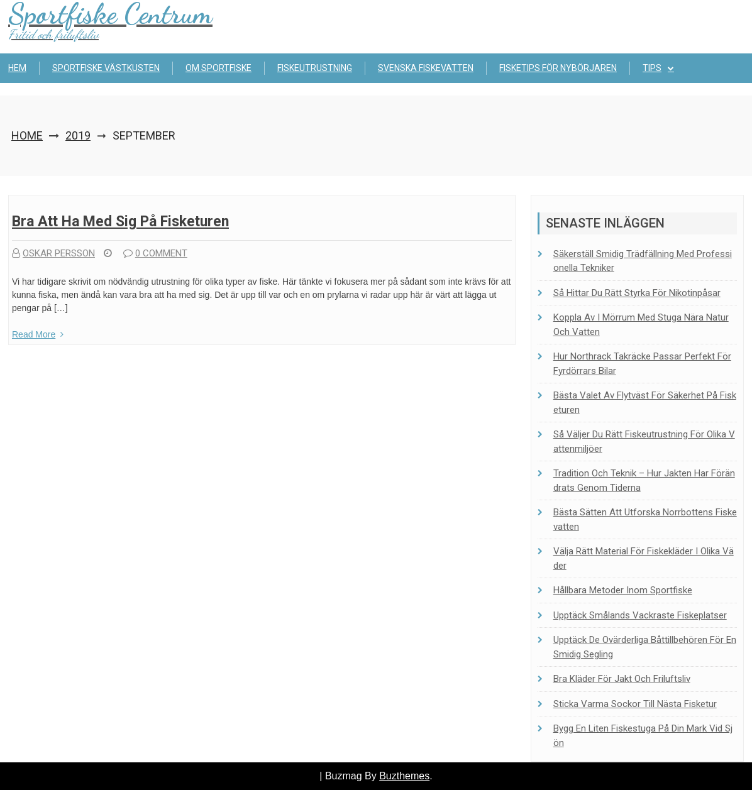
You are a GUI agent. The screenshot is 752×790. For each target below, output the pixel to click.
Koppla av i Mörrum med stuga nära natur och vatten (641, 324)
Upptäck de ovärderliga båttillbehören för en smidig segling (644, 647)
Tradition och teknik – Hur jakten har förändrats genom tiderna (644, 480)
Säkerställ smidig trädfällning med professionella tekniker (642, 261)
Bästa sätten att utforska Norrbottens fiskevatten (645, 519)
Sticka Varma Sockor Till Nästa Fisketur (635, 704)
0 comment (155, 253)
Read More (38, 334)
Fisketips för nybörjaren (558, 68)
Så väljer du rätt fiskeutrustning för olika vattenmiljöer (644, 441)
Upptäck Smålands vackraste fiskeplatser (640, 615)
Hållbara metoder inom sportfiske (622, 590)
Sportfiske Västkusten (106, 68)
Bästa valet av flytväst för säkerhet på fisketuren (644, 402)
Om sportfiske (218, 68)
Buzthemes (404, 776)
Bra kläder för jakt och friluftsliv (621, 678)
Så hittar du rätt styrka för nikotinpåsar (637, 293)
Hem (17, 68)
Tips (652, 68)
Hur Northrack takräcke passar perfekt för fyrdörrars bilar (642, 363)
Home (27, 135)
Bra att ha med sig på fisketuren (120, 221)
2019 (78, 135)
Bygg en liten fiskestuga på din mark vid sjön (643, 736)
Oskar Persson (53, 253)
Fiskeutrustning (314, 68)
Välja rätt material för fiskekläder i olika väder (643, 558)
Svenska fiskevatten (425, 68)
